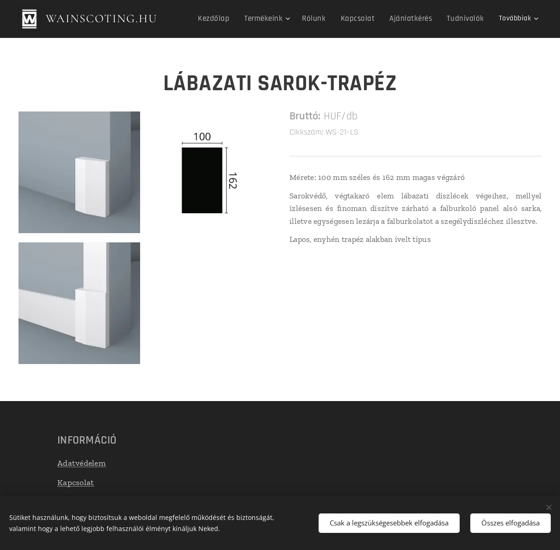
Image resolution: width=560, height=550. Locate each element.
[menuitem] (228, 19)
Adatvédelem (81, 462)
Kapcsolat (75, 482)
